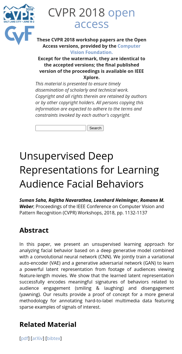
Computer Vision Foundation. (105, 49)
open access (104, 17)
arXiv (37, 338)
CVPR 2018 (76, 12)
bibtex (53, 338)
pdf (24, 338)
